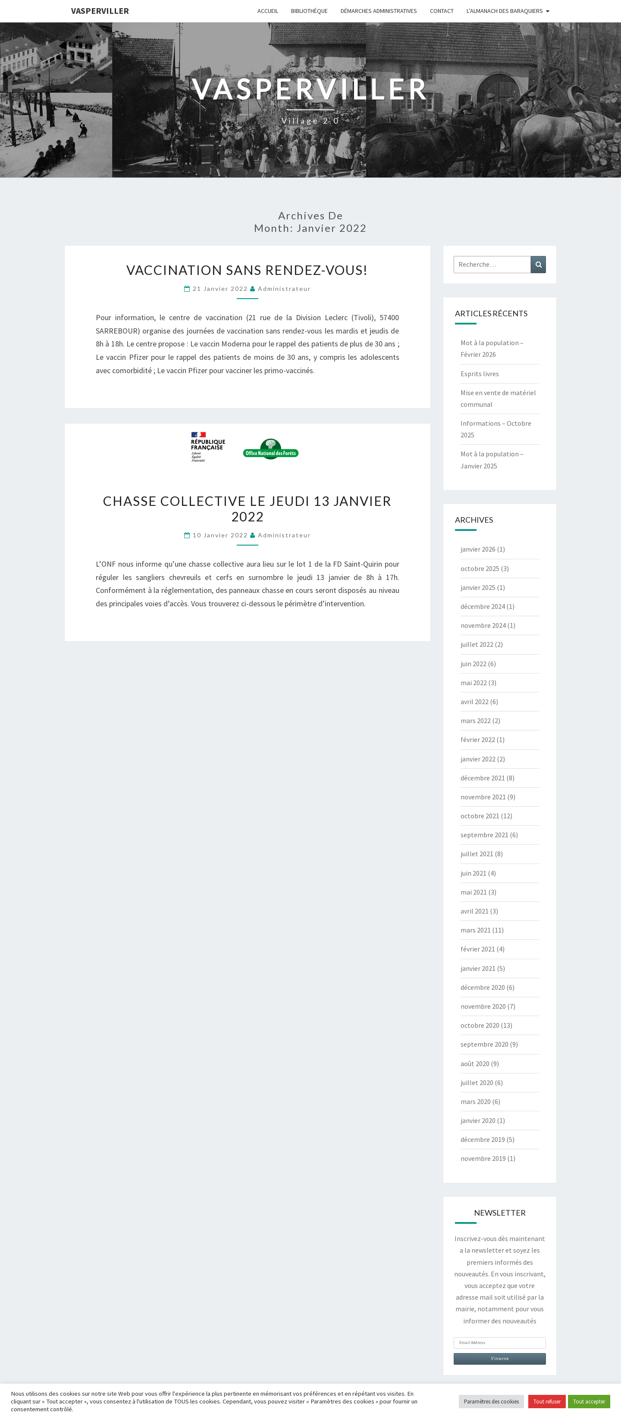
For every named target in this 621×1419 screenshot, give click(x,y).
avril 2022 (475, 701)
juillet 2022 (477, 644)
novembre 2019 (483, 1158)
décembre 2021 (483, 777)
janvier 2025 (478, 587)
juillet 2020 (477, 1082)
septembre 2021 (484, 834)
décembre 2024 (483, 606)
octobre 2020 (480, 1025)
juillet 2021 (477, 853)
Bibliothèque (309, 11)
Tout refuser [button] (547, 1401)
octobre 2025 (480, 568)
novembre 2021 (483, 796)
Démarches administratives (379, 11)
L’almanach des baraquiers (505, 11)
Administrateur (284, 288)
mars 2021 (476, 930)
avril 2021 (475, 911)
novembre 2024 (483, 625)
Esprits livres (480, 373)
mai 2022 (474, 682)
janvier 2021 (478, 968)
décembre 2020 (483, 987)
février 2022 (478, 739)
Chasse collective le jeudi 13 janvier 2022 (247, 508)
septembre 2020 (484, 1044)
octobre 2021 (480, 815)
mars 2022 (476, 720)
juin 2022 (473, 663)
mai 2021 (474, 892)
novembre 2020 (483, 1006)
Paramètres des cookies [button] (491, 1401)
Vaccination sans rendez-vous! (247, 270)
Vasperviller (100, 10)
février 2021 (478, 949)
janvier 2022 (478, 759)
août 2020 (475, 1063)
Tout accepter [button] (589, 1401)
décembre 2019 (483, 1139)
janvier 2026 (478, 549)
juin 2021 (473, 873)
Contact (442, 11)
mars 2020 (476, 1101)
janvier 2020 (478, 1120)
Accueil (267, 11)
